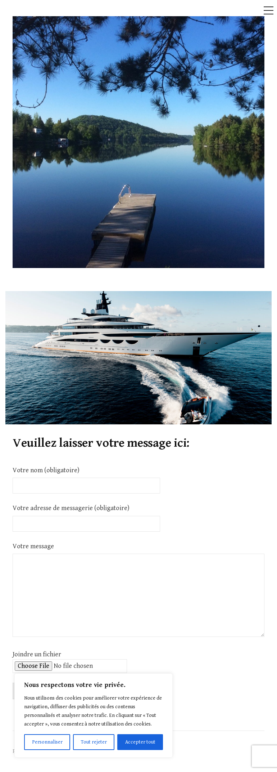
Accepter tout (140, 742)
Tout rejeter (94, 742)
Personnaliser (47, 742)
